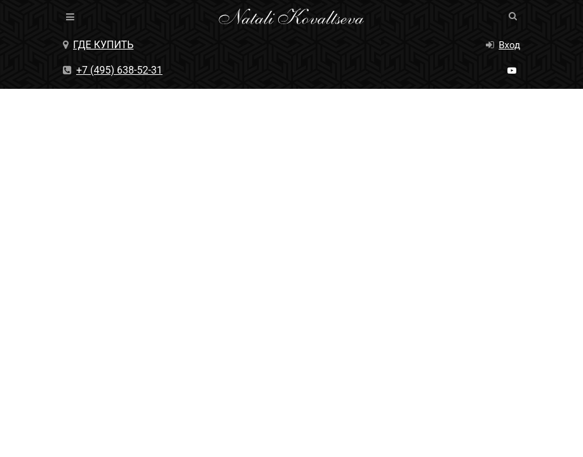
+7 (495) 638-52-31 (113, 70)
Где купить (98, 45)
